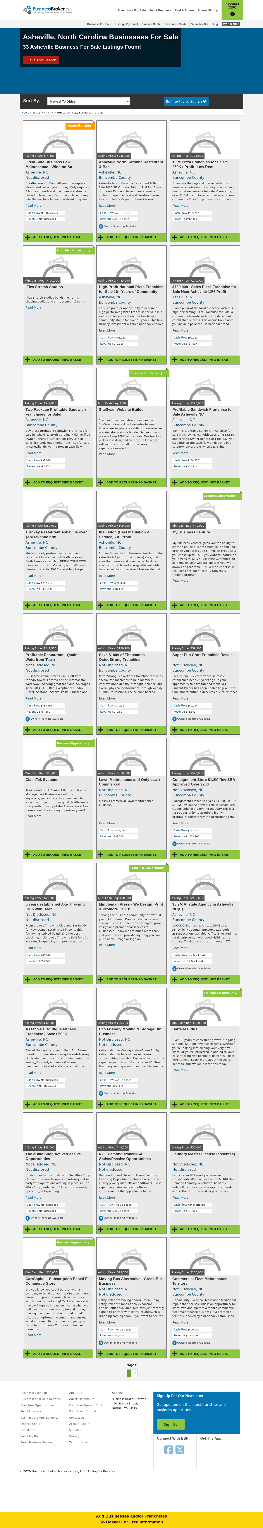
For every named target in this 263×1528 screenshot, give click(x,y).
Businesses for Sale (34, 1393)
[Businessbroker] (47, 9)
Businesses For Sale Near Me (41, 1399)
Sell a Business (160, 10)
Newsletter (28, 1430)
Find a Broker (184, 10)
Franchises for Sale (131, 10)
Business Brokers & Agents (39, 1418)
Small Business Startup (37, 1442)
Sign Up (171, 1424)
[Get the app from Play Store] (222, 1488)
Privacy (74, 1436)
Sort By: (31, 100)
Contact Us (76, 1418)
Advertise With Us (81, 1399)
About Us (75, 1393)
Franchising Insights (83, 1411)
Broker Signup (208, 10)
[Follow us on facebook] (168, 1449)
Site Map (75, 1430)
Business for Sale (99, 24)
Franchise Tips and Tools (86, 1405)
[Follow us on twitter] (179, 1449)
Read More (34, 205)
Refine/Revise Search (186, 101)
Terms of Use (78, 1442)
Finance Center (152, 24)
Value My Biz (199, 24)
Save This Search (41, 60)
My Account (231, 24)
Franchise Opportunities (38, 1405)
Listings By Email (126, 24)
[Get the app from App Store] (222, 1459)
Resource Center (176, 24)
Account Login (79, 1424)
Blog (215, 24)
